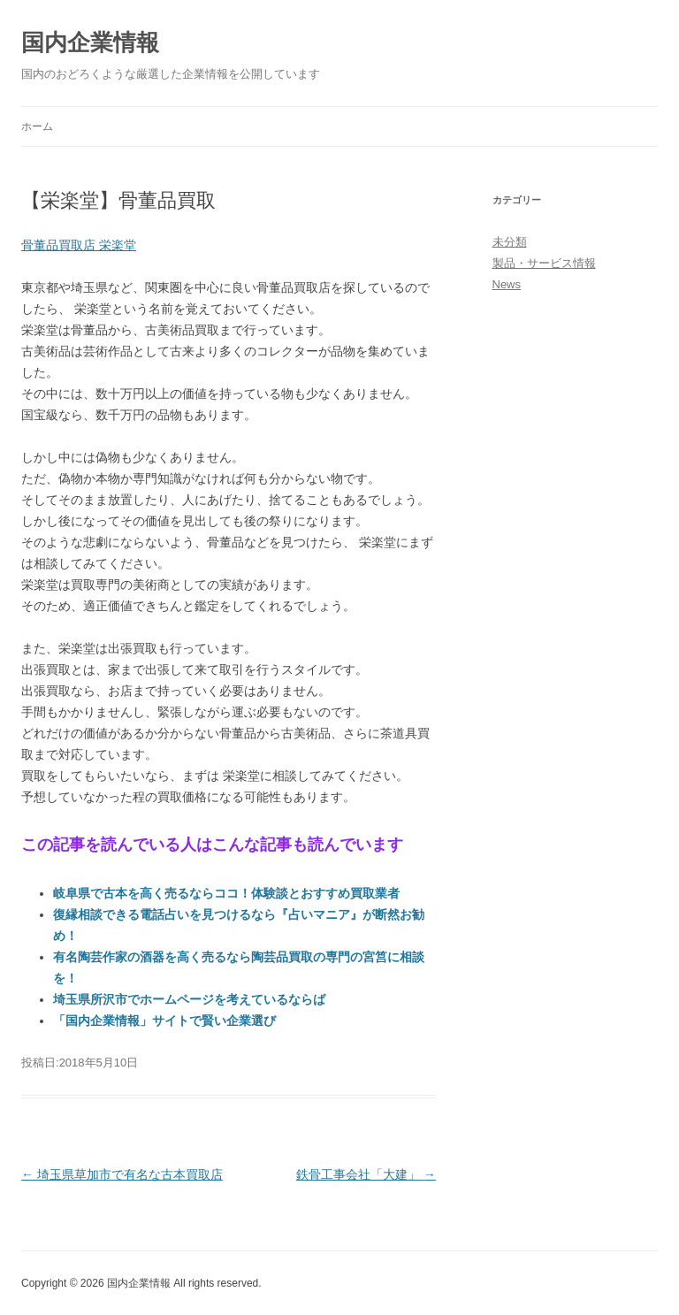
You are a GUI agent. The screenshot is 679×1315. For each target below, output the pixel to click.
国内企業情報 (90, 42)
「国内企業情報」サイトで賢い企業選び (164, 1020)
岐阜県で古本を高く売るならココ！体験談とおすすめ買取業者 (226, 893)
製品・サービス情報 (544, 263)
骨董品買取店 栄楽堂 (78, 245)
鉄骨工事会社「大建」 (366, 1174)
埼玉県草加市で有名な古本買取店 (122, 1174)
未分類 (509, 241)
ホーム (37, 126)
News (507, 284)
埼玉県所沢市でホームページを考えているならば (189, 999)
